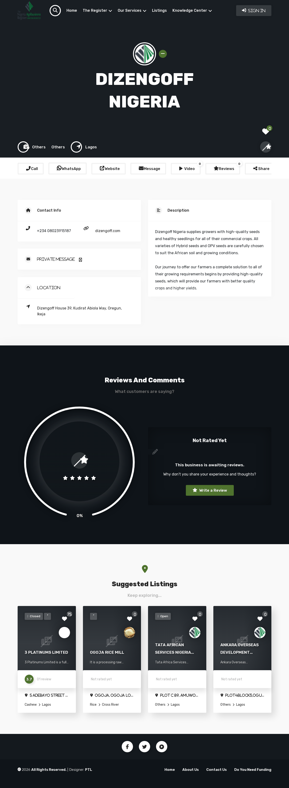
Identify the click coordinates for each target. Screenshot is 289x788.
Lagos (46, 705)
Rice (93, 705)
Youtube (161, 746)
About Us (190, 770)
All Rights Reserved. (48, 770)
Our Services (129, 10)
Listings (159, 10)
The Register (95, 10)
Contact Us (216, 770)
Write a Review (212, 490)
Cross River (110, 705)
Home (71, 10)
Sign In (256, 10)
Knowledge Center (189, 10)
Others (160, 705)
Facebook (127, 746)
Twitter (144, 746)
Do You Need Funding (252, 770)
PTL (88, 770)
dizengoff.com (107, 231)
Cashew (31, 705)
